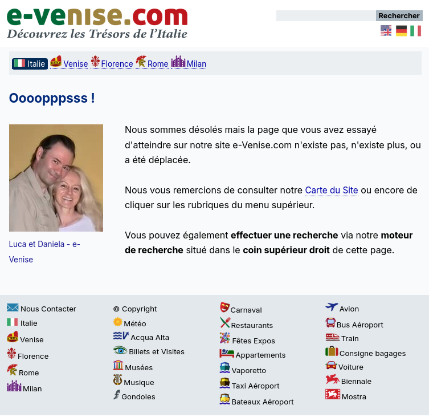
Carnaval (240, 309)
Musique (133, 382)
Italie (22, 322)
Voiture (344, 366)
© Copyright (135, 308)
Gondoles (134, 396)
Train (342, 338)
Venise (69, 63)
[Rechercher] (326, 15)
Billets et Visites (149, 351)
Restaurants (246, 325)
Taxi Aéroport (249, 385)
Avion (342, 308)
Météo (129, 323)
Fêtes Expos (247, 340)
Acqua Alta (141, 337)
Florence (112, 63)
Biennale (348, 381)
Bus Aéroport (354, 324)
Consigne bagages (365, 353)
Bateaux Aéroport (256, 401)
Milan (189, 63)
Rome (152, 63)
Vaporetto (243, 370)
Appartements (252, 354)
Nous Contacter (41, 308)
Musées (133, 367)
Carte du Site (331, 190)
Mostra (345, 396)
